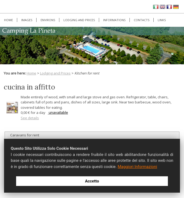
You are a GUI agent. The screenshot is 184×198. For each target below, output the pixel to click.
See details (30, 117)
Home (8, 20)
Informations (114, 20)
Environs (48, 20)
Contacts (141, 20)
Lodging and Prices (79, 20)
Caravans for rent (24, 135)
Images (26, 20)
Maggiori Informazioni (137, 166)
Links (162, 20)
